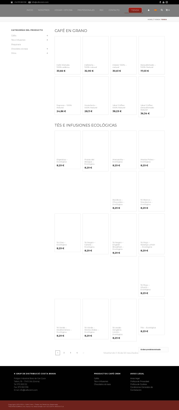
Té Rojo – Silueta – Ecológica (145, 287)
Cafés (13, 35)
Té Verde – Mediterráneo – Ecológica (64, 329)
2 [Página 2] (64, 353)
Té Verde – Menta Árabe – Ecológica (92, 329)
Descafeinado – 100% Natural (148, 66)
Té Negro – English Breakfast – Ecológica (118, 245)
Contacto (114, 10)
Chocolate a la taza (19, 49)
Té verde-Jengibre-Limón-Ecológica (117, 330)
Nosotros (44, 10)
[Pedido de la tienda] (153, 349)
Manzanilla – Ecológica (118, 160)
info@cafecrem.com (40, 2)
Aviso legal (135, 378)
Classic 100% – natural (120, 66)
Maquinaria (16, 44)
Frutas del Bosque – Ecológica (89, 161)
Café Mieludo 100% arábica (63, 66)
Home (150, 19)
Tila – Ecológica (148, 327)
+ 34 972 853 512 (20, 2)
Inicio (30, 10)
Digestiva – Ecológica (62, 160)
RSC (102, 10)
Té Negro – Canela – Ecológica (90, 244)
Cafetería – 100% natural (91, 66)
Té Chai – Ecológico (62, 243)
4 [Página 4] (77, 353)
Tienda (157, 19)
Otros (13, 53)
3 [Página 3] (70, 353)
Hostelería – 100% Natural (91, 106)
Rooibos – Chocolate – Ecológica (118, 202)
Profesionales (86, 10)
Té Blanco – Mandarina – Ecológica (146, 202)
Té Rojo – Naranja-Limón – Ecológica (148, 244)
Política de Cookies (138, 384)
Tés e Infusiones (18, 40)
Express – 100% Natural (64, 106)
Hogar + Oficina (64, 10)
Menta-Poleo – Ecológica (148, 160)
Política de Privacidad (139, 381)
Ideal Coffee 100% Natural (119, 106)
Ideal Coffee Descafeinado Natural (147, 107)
